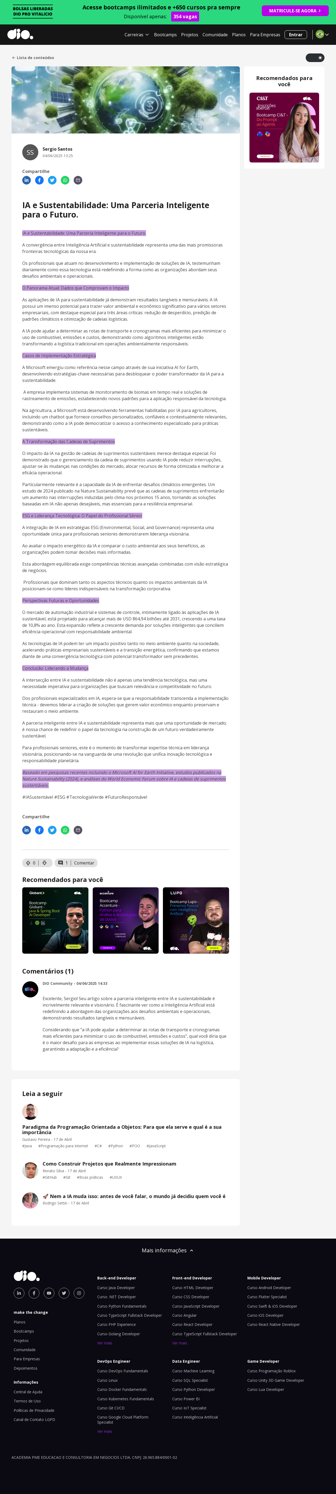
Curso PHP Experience (116, 1324)
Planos (239, 35)
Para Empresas (265, 35)
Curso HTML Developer (192, 1287)
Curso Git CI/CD (111, 1407)
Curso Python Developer (193, 1389)
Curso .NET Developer (116, 1296)
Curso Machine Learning (193, 1370)
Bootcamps (165, 35)
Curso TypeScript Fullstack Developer (129, 1315)
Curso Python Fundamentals (122, 1306)
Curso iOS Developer (265, 1315)
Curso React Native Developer (273, 1324)
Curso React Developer (192, 1324)
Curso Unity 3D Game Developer (275, 1380)
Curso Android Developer (269, 1287)
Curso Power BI (186, 1398)
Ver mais (104, 1342)
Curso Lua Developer (265, 1389)
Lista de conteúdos (33, 58)
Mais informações (168, 1250)
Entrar (296, 35)
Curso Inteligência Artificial (195, 1417)
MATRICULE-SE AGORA (295, 11)
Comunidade (215, 35)
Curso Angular (184, 1315)
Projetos (189, 35)
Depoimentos (26, 1368)
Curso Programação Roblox (271, 1370)
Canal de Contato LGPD (34, 1419)
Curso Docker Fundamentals (122, 1389)
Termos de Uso (27, 1400)
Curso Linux (107, 1380)
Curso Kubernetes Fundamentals (125, 1398)
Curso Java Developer (116, 1287)
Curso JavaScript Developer (195, 1306)
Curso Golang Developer (118, 1333)
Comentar (84, 863)
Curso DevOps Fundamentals (122, 1370)
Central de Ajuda (28, 1391)
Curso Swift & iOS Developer (272, 1306)
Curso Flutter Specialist (267, 1296)
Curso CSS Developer (190, 1296)
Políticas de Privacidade (34, 1410)
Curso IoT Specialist (189, 1407)
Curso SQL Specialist (190, 1380)
